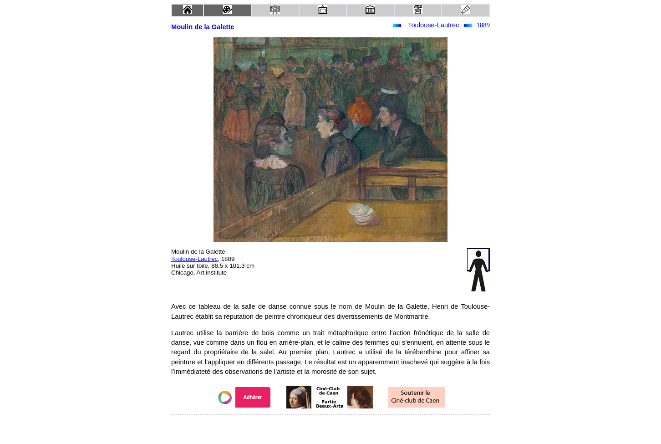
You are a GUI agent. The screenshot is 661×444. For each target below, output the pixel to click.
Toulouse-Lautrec (433, 25)
